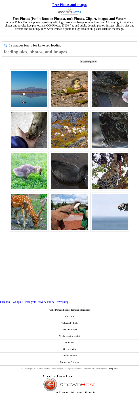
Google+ (18, 301)
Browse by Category (69, 362)
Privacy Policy (45, 301)
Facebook (5, 301)
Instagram (30, 301)
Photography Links (69, 323)
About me (69, 316)
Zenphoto (113, 368)
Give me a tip (69, 349)
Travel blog (62, 301)
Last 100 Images (69, 329)
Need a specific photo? (69, 336)
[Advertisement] (69, 258)
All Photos (69, 342)
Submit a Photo (69, 355)
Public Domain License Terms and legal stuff (69, 310)
